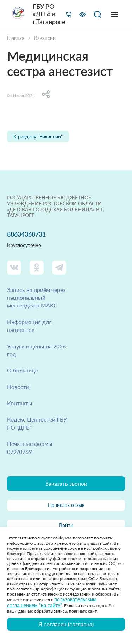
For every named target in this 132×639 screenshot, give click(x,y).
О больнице (22, 370)
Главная (15, 38)
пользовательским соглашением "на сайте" (51, 602)
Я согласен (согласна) (66, 624)
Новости (18, 386)
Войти (66, 525)
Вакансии (45, 38)
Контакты (19, 403)
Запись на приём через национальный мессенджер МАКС (36, 297)
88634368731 (26, 234)
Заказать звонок (66, 483)
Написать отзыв (66, 505)
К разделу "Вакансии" (38, 136)
